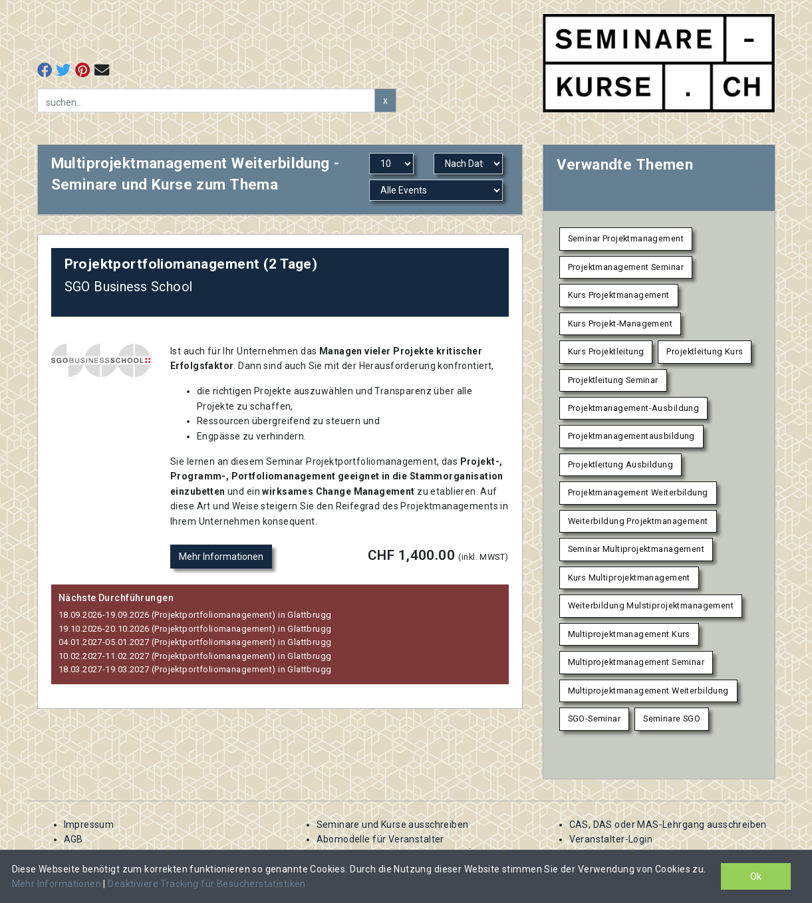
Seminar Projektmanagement (626, 238)
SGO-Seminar (594, 718)
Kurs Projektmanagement (619, 295)
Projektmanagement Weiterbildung (638, 492)
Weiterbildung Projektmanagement (638, 521)
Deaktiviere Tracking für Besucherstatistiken (206, 883)
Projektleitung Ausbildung (621, 464)
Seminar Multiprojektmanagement (636, 549)
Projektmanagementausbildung (631, 436)
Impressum (89, 824)
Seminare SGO (671, 718)
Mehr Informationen (221, 556)
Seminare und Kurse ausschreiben (393, 824)
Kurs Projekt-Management (620, 323)
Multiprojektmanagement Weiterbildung (648, 691)
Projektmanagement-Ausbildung (634, 408)
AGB (73, 839)
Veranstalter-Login (611, 839)
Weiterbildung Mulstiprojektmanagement (651, 605)
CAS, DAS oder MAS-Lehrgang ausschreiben (668, 824)
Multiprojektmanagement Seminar (636, 662)
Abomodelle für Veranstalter (380, 839)
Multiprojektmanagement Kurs (629, 634)
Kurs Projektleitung (606, 351)
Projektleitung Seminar (613, 380)
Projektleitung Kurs (704, 351)
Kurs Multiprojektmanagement (629, 577)
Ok (755, 876)
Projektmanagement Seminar (626, 267)
